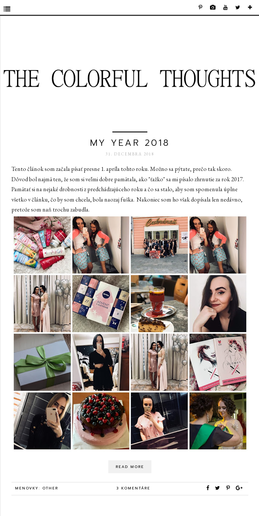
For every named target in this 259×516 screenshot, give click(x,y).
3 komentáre (133, 488)
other (50, 488)
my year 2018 (130, 142)
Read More (130, 466)
